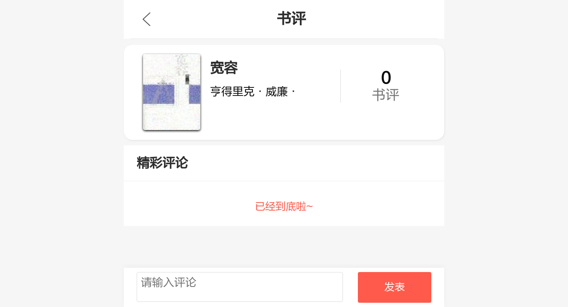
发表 (394, 287)
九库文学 (146, 19)
